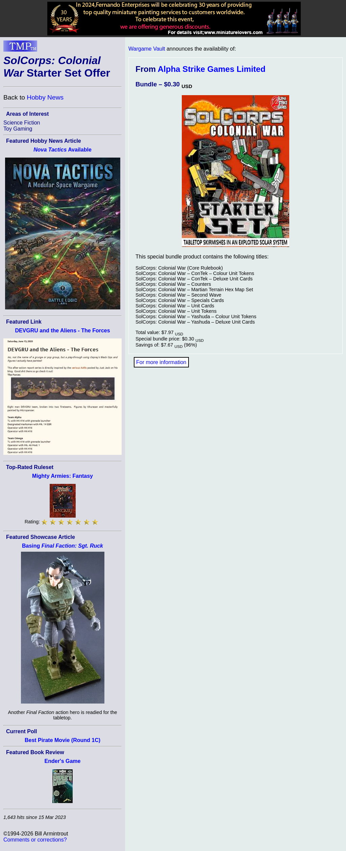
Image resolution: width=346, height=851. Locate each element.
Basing (62, 546)
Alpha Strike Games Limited (212, 69)
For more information (161, 362)
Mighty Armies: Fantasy (62, 476)
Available (62, 150)
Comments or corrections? (35, 840)
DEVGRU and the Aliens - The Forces (62, 330)
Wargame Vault (146, 49)
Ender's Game (63, 761)
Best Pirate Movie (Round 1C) (62, 740)
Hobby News (45, 97)
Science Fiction (21, 123)
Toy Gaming (17, 129)
